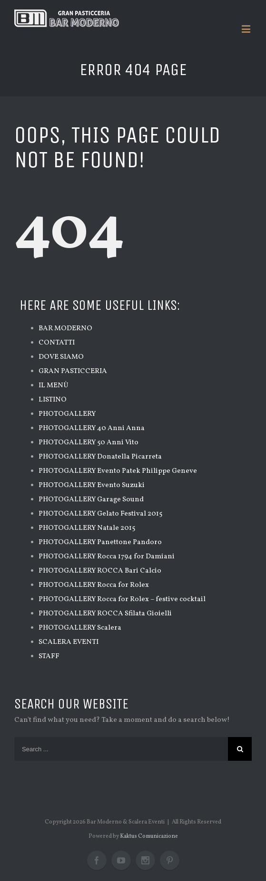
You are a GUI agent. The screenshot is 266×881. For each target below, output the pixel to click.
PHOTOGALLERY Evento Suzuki (92, 485)
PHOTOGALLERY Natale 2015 (87, 528)
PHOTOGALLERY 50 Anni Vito (88, 443)
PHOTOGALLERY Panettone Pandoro (100, 542)
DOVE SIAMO (61, 357)
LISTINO (53, 400)
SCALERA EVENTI (69, 642)
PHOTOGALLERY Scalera (80, 628)
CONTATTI (57, 343)
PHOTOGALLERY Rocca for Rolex (94, 585)
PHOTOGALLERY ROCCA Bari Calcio (100, 571)
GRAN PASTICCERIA (73, 371)
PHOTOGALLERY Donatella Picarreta (100, 457)
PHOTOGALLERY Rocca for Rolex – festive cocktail (122, 599)
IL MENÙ (54, 386)
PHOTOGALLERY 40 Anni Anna (92, 428)
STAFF (49, 656)
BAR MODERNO (65, 329)
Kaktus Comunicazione (149, 836)
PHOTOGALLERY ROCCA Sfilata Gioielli (105, 614)
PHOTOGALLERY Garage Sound (91, 500)
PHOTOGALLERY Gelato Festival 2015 (100, 514)
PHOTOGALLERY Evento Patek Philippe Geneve (118, 471)
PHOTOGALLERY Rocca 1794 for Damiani (107, 557)
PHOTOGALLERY (67, 414)
